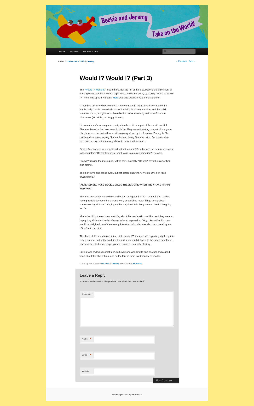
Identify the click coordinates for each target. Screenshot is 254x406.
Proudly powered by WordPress (127, 394)
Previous (181, 61)
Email (87, 355)
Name (87, 339)
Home (62, 51)
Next (192, 61)
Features (74, 51)
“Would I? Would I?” (95, 89)
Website (86, 371)
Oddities (105, 263)
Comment (87, 294)
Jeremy (90, 61)
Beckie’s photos (90, 51)
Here (115, 97)
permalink (137, 263)
